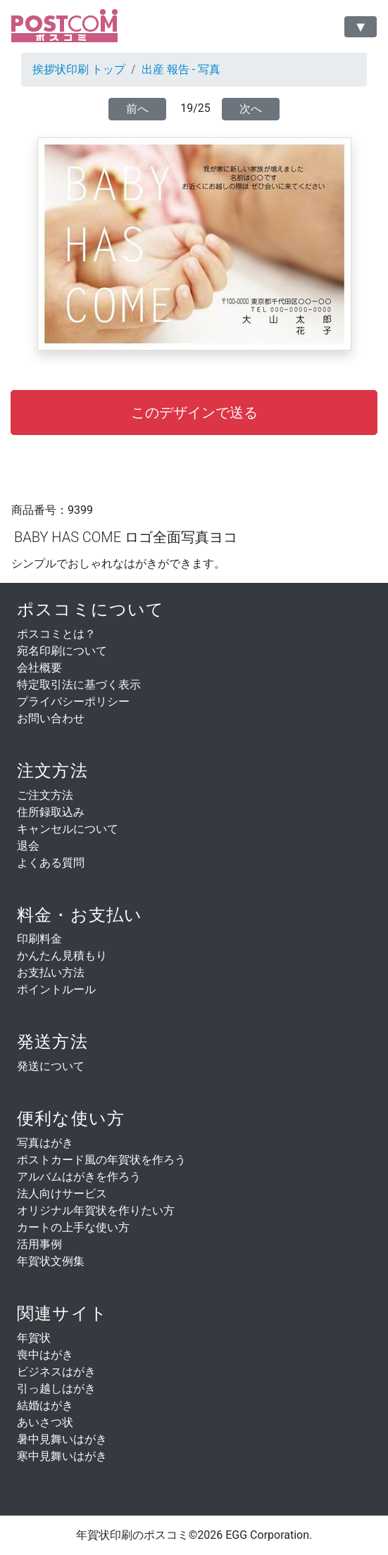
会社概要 (39, 667)
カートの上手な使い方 (73, 1227)
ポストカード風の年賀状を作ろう (101, 1159)
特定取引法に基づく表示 (79, 684)
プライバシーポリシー (73, 701)
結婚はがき (45, 1405)
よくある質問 (51, 862)
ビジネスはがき (56, 1371)
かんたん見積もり (62, 955)
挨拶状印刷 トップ (78, 69)
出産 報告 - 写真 (181, 69)
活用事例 (39, 1244)
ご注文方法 (45, 795)
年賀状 (34, 1338)
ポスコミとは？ (56, 634)
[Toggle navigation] (360, 26)
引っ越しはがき (56, 1388)
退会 (28, 845)
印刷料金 (39, 938)
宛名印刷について (62, 650)
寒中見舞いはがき (62, 1456)
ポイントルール (56, 989)
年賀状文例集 (51, 1261)
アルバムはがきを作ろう (79, 1176)
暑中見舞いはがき (62, 1439)
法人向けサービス (62, 1193)
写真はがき (45, 1143)
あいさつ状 (45, 1422)
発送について (51, 1066)
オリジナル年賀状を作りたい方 (96, 1210)
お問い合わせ (51, 718)
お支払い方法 (51, 972)
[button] (194, 412)
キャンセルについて (67, 829)
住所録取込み (51, 812)
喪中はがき (45, 1354)
